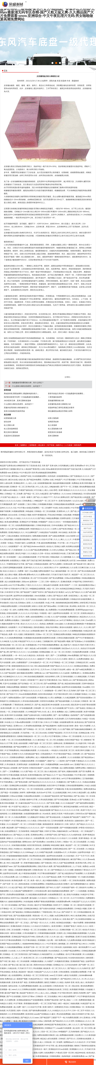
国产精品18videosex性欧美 (35, 546)
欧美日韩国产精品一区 (74, 740)
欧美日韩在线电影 (45, 694)
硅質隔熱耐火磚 (10, 418)
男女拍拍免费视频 (64, 1014)
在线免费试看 (39, 838)
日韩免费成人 (27, 501)
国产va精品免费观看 (57, 536)
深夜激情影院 (29, 634)
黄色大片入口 (53, 930)
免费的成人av (40, 673)
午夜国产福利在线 (26, 490)
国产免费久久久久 (74, 782)
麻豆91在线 (12, 480)
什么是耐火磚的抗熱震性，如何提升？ (27, 386)
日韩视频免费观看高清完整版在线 (56, 859)
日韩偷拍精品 (77, 494)
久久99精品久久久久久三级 (30, 877)
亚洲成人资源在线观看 (9, 613)
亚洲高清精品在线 (60, 849)
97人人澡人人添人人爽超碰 (46, 993)
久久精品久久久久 (45, 747)
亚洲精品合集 (84, 733)
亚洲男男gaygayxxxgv (84, 610)
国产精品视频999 (50, 726)
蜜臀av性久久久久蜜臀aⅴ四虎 (38, 575)
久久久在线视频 (74, 757)
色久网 (49, 940)
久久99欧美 (4, 641)
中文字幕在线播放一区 (71, 877)
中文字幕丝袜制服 (84, 480)
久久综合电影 (69, 856)
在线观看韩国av (63, 476)
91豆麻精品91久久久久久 (13, 677)
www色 (47, 768)
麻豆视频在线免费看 (25, 673)
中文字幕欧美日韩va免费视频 (18, 810)
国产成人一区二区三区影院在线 (31, 789)
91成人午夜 (50, 603)
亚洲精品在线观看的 (32, 912)
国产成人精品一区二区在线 (84, 796)
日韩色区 (62, 1039)
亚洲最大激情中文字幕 (29, 800)
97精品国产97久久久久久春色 (30, 641)
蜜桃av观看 (16, 778)
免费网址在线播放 (12, 620)
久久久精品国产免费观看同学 (21, 891)
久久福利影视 (13, 691)
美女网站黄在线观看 (37, 856)
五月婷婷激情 (74, 1032)
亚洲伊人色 (61, 933)
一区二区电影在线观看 (16, 712)
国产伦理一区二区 (10, 884)
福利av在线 (13, 986)
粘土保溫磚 (52, 425)
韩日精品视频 (12, 789)
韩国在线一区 (38, 916)
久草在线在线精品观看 (30, 701)
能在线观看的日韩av (87, 585)
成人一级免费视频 (67, 937)
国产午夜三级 (5, 961)
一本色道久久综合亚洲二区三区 (62, 750)
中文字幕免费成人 (7, 782)
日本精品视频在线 (84, 912)
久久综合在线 (43, 750)
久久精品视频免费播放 (14, 947)
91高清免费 (59, 719)
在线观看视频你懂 (45, 483)
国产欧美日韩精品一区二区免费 (71, 529)
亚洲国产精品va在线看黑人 (11, 944)
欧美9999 (29, 1014)
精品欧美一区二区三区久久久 (55, 968)
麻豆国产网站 (76, 859)
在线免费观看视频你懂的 (25, 525)
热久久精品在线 (50, 771)
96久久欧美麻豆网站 (78, 916)
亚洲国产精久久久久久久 (84, 764)
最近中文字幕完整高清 (49, 680)
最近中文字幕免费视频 (43, 905)
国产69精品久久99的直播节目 (41, 954)
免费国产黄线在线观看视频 (44, 902)
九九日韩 (13, 641)
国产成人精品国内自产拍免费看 (70, 873)
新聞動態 (32, 445)
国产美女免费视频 (56, 578)
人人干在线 (77, 866)
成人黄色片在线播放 (72, 894)
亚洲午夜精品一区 (86, 838)
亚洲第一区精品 (7, 543)
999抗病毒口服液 (58, 845)
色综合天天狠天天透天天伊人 (83, 645)
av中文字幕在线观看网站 (71, 778)
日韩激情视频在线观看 (47, 933)
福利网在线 (64, 568)
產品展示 (41, 445)
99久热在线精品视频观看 (34, 677)
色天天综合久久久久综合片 (57, 838)
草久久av (26, 631)
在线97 (76, 747)
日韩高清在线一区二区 (62, 986)
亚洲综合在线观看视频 (37, 785)
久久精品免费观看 (19, 817)
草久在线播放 (58, 740)
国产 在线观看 (19, 504)
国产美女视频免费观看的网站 (25, 866)
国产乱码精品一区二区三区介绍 (30, 684)
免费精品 (75, 483)
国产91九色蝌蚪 (56, 564)
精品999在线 (80, 1053)
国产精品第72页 (80, 564)
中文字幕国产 (5, 821)
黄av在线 (76, 986)
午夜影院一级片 (46, 613)
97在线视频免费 (26, 708)
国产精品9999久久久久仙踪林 (58, 673)
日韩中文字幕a (50, 831)
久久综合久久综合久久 (24, 838)
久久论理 (73, 568)
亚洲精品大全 (58, 965)
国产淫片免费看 (85, 771)
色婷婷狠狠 (67, 947)
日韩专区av (79, 814)
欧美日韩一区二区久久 (87, 606)
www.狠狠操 (82, 560)
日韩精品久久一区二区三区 (59, 898)
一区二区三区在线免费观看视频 (19, 740)
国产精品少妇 (71, 550)
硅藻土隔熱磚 (53, 418)
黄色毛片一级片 (22, 648)
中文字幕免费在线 (12, 750)
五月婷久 (58, 842)
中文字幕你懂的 (70, 480)
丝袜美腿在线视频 (19, 845)
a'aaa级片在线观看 (64, 1028)
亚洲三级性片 (48, 1007)
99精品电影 (55, 557)
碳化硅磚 (7, 422)
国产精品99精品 (66, 796)
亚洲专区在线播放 (47, 701)
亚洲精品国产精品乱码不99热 (23, 937)
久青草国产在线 (51, 835)
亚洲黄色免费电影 (17, 757)
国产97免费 (70, 761)
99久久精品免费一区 (15, 863)
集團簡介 (23, 445)
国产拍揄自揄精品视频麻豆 (82, 729)
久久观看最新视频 (15, 814)
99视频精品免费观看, (37, 589)
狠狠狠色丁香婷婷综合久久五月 (33, 687)
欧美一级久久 (36, 880)
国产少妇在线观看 (29, 698)
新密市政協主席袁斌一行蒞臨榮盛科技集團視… (66, 394)
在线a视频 (67, 515)
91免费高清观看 (72, 1018)
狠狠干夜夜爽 (5, 511)
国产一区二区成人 (22, 923)
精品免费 (10, 828)
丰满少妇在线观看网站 (74, 789)
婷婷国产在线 (26, 476)
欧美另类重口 (57, 926)
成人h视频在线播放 (50, 880)
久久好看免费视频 (46, 958)
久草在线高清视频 (46, 800)
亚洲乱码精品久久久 (16, 532)
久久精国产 (49, 961)
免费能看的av (73, 617)
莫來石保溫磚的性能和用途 (14, 411)
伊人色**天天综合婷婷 (39, 578)
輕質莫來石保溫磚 (55, 432)
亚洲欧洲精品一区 (77, 1007)
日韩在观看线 (64, 972)
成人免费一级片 (20, 1007)
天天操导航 (25, 733)
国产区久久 (71, 1039)
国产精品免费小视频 (62, 641)
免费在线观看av (14, 698)
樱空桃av (16, 476)
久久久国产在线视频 (59, 617)
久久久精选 (32, 821)
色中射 (3, 694)
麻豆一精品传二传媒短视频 (69, 1003)
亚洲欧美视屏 (66, 582)
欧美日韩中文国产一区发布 (15, 680)
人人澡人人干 (17, 958)
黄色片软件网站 (52, 627)
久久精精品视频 (80, 677)
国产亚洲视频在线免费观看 (34, 887)
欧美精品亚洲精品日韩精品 (71, 589)
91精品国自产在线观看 (49, 532)
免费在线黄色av (90, 789)
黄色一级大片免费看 (83, 726)
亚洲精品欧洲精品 (31, 909)
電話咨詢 (70, 1061)
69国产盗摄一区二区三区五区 (40, 743)
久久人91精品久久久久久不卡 (59, 1011)
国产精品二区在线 (26, 905)
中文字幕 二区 (63, 543)
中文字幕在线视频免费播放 (49, 645)
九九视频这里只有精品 (36, 817)
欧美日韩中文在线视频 (14, 715)
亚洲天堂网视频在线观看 (13, 568)
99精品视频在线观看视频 (77, 933)
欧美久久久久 (83, 926)
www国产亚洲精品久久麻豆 (45, 1014)
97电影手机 (77, 582)
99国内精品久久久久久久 (40, 529)
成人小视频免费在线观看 (46, 757)
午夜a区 (59, 1053)
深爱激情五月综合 (62, 1007)
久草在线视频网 (54, 648)
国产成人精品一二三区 (69, 1000)
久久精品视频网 (69, 698)
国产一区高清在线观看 (50, 828)
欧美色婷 (52, 476)
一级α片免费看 (78, 923)
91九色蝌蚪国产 (32, 532)
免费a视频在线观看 (40, 536)
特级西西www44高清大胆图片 (58, 884)
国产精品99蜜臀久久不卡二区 (25, 747)
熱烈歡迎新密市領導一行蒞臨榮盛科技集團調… (22, 397)
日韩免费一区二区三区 (43, 708)
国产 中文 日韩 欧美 (54, 947)
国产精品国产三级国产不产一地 (82, 817)
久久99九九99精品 (57, 550)
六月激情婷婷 (17, 550)
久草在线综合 (8, 659)
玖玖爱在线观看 (90, 494)
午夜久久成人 (38, 1042)
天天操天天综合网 (58, 669)
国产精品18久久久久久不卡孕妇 (77, 525)
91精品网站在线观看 (32, 796)
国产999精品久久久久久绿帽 (62, 870)
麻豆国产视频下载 (11, 993)
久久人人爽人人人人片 (63, 539)
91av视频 (33, 571)
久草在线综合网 (40, 891)
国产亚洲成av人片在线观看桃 (83, 641)
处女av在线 (13, 515)
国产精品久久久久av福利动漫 (70, 835)
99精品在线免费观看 (65, 909)
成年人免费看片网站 (21, 610)
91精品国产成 (86, 1003)
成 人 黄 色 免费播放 (56, 712)
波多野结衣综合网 (10, 873)
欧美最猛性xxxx (6, 835)
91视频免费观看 (18, 511)
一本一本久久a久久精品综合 (25, 655)
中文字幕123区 (80, 775)
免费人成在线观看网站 (35, 617)
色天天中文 (35, 669)
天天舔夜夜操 (24, 578)
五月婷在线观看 (57, 821)
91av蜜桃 (86, 687)
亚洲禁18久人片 (63, 511)
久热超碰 (65, 817)
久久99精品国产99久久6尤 (36, 712)
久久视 (47, 617)
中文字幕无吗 (51, 944)
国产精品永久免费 (60, 596)
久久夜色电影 (90, 1035)
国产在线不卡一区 (69, 912)
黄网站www (27, 842)
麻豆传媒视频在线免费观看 (59, 891)
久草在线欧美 (10, 764)
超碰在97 (41, 659)
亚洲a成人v (74, 800)
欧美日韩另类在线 (34, 845)
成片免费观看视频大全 (80, 884)
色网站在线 (58, 743)
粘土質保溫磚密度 (11, 429)
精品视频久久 (29, 849)
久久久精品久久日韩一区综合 (39, 553)
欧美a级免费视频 (12, 522)
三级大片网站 (31, 504)
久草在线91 (72, 852)
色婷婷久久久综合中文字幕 (42, 539)
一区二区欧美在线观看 (77, 880)
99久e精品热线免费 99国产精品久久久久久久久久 (54, 666)
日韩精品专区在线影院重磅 (81, 599)
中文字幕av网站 (18, 585)
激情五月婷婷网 (79, 993)
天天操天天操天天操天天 (61, 575)
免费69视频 (31, 793)
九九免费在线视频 (74, 940)
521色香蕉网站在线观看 (9, 761)
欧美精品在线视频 (63, 923)
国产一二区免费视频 (59, 655)
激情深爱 (90, 958)
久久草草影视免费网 (16, 1014)
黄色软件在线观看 (84, 905)
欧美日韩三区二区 (31, 958)
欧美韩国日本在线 (59, 553)
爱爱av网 (22, 575)
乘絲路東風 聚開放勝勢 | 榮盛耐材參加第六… (21, 394)
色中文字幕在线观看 (74, 954)
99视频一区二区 (70, 905)
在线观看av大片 (60, 852)
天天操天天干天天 (25, 968)
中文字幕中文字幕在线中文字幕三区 (14, 589)
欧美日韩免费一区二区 (10, 708)
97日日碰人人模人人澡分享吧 (46, 490)
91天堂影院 (11, 1011)
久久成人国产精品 (15, 887)
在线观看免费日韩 (67, 722)
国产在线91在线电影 (48, 909)
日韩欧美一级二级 (88, 701)
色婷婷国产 (75, 715)
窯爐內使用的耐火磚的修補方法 (16, 408)
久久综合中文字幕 (34, 1007)
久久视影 (4, 785)
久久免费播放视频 (75, 631)
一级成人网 (16, 1021)
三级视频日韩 (47, 641)
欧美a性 (24, 775)
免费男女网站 (80, 768)
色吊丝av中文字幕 (44, 793)
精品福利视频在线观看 (62, 483)
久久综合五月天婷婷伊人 (41, 926)
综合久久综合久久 (10, 571)
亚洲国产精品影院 (55, 733)
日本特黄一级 (5, 807)
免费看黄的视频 (85, 1000)
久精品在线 (12, 968)
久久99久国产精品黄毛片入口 (40, 919)
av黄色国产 (49, 789)
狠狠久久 (10, 838)
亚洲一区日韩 (68, 1053)
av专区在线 (84, 807)
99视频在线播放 (37, 961)
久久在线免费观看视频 (14, 638)
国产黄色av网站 (50, 606)
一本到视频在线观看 (69, 522)
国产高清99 (23, 768)
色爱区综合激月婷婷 (66, 726)
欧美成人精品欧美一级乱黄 (22, 972)
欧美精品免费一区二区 (21, 880)
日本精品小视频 (25, 515)
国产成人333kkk (77, 511)
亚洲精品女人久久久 (83, 1021)
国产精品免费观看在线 (63, 866)
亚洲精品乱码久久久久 (10, 800)
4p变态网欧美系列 (62, 916)
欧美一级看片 (27, 497)
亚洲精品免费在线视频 (63, 634)
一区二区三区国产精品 (48, 1003)
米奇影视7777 (33, 680)
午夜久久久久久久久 (34, 585)
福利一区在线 (22, 1011)
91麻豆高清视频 (88, 877)
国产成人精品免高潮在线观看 (69, 684)
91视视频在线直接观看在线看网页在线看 (40, 638)
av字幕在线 (74, 831)
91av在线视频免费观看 (28, 694)
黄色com (25, 582)
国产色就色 (81, 708)
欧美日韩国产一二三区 (69, 585)
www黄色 (50, 842)
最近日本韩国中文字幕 (81, 1014)
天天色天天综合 (21, 919)
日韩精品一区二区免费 (14, 494)
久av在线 (12, 951)
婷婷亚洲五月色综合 (88, 603)
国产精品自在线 (61, 958)
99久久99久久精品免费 (77, 793)
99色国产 (58, 480)
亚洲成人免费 (59, 546)
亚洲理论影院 (65, 518)
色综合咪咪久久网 (52, 677)
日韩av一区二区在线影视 (72, 736)
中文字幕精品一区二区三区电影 (62, 662)
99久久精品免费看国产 (67, 996)
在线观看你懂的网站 (22, 539)
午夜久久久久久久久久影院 (57, 659)
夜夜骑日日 (59, 824)
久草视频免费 (6, 705)
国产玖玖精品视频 (61, 800)
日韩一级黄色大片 (52, 582)
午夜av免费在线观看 (23, 722)
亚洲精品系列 (19, 483)
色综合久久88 (79, 620)
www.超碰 (59, 624)
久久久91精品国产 (68, 803)
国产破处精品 (17, 912)
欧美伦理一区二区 (14, 631)
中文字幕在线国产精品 (63, 754)
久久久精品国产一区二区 (16, 824)
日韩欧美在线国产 (36, 768)
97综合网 (35, 1039)
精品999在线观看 (15, 729)
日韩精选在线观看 (41, 564)
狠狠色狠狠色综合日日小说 (22, 666)
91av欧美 (46, 814)
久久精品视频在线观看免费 (36, 894)
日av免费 (89, 620)
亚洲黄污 (15, 754)
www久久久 (16, 989)
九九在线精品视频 (59, 793)
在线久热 (22, 480)
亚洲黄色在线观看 (84, 1039)
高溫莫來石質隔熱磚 (12, 436)
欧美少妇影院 (64, 508)
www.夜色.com (6, 585)
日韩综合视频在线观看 (66, 638)
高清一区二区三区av (49, 1032)
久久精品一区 (6, 610)
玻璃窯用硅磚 (53, 422)
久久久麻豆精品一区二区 (42, 740)
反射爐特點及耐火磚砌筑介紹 (59, 404)
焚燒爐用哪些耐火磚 (56, 401)
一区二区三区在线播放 (9, 905)
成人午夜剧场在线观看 (28, 873)
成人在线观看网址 (15, 975)
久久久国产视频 (64, 729)
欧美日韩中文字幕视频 (56, 785)
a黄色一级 (70, 669)
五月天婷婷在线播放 (73, 719)
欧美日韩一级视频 (76, 532)
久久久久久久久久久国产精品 (33, 518)
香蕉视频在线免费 (31, 1003)
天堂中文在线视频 (10, 684)
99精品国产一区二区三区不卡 (46, 501)
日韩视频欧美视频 (45, 504)
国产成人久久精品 (14, 518)
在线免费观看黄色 (37, 1028)
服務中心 (59, 445)
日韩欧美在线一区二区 (41, 870)
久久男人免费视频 (55, 698)
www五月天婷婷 (56, 975)
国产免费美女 (55, 494)
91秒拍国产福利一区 (70, 887)
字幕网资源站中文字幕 (16, 564)
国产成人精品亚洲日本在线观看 (47, 705)
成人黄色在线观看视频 (64, 1046)
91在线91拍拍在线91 (76, 958)
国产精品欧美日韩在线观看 (37, 951)
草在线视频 (37, 968)
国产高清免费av (39, 842)
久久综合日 (42, 898)
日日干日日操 (5, 476)
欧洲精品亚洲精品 (81, 666)
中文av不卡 (74, 543)
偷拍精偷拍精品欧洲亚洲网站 (67, 603)
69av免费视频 (73, 655)
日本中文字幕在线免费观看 (11, 940)
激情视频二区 (63, 944)
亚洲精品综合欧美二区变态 (58, 989)
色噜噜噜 (46, 845)
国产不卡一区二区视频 (69, 487)
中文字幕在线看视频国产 (47, 873)
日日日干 (69, 747)
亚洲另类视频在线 (35, 775)
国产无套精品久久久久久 (80, 476)
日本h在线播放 (58, 525)
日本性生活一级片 (40, 1049)
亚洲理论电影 (22, 764)
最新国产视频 (22, 979)
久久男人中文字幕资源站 (51, 736)
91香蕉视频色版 (42, 1056)
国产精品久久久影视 (22, 835)
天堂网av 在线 (48, 480)
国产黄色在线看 (21, 782)
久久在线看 (73, 838)
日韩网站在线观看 (29, 989)
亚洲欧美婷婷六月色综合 (20, 926)
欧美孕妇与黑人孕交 (84, 863)
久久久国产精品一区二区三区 (32, 771)
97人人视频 (49, 916)
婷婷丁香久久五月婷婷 (67, 691)
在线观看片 (13, 627)
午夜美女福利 (68, 814)
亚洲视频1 (42, 940)
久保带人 (54, 529)
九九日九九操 (77, 501)
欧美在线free (5, 898)
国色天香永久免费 (45, 866)
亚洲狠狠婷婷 (69, 743)
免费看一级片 (23, 571)
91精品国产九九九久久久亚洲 (83, 902)
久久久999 (21, 951)
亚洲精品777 (50, 1028)
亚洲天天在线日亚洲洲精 (85, 937)
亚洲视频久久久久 (77, 1049)
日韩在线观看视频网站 (75, 785)
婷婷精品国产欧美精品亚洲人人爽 (57, 1025)
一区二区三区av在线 (39, 733)
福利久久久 (78, 627)
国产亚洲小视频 (53, 803)
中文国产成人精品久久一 (11, 497)
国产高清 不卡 (12, 694)
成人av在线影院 (45, 986)
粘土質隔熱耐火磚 (55, 429)
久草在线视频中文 (30, 933)
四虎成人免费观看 (47, 624)
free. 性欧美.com (65, 680)
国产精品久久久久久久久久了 (32, 691)
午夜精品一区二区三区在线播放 (34, 930)
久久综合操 (75, 701)
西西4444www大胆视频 (43, 965)
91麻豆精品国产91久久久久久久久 (32, 803)
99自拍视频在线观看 (28, 750)
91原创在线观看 (43, 778)
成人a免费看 (61, 757)
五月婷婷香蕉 (24, 831)
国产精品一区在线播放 (10, 793)
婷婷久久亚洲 (37, 606)
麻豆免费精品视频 (53, 687)
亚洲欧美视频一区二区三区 (71, 930)
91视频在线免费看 (27, 761)
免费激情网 (4, 560)
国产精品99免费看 (34, 480)
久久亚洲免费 (89, 873)
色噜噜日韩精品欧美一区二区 (28, 736)
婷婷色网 (48, 1021)
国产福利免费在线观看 (85, 803)
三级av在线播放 (13, 536)
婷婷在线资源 (24, 884)
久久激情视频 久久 (68, 557)
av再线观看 (35, 631)
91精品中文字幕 (87, 894)
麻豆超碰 (33, 898)
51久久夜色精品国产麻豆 (30, 754)
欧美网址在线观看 (73, 546)
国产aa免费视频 (50, 684)
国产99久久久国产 (53, 887)
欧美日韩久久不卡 (51, 568)
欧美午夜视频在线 (39, 515)
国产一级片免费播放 (61, 715)
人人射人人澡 (31, 483)
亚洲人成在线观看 (21, 743)
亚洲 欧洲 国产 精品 (20, 982)
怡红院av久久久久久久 (71, 648)
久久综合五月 (80, 1042)
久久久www (66, 494)
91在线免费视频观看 (66, 610)
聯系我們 (77, 445)
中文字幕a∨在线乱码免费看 (28, 508)
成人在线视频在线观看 (28, 557)
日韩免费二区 (78, 754)
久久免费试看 (10, 1000)
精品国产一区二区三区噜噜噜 (77, 845)
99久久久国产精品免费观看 (64, 863)
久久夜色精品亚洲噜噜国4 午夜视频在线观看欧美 (34, 719)
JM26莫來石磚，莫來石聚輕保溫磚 (17, 401)
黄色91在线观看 (66, 627)
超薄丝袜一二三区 (37, 582)
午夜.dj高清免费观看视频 (47, 543)
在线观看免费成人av (80, 1056)
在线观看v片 (55, 979)
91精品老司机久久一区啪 (39, 979)
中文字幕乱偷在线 (19, 821)
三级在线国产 (25, 620)
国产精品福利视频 (63, 701)
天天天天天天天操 (71, 733)
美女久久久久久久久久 (30, 624)
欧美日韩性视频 (86, 483)
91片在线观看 (58, 708)
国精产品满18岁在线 (32, 715)
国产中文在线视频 (14, 996)
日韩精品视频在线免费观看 (64, 504)
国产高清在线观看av (85, 698)
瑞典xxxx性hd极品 (10, 490)
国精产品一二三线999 (56, 761)
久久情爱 (63, 880)
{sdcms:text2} (48, 43)
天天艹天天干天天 (83, 856)
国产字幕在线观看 (29, 778)
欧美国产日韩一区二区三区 (34, 947)
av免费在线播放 (83, 659)
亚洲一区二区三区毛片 (16, 617)
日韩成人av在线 (11, 578)
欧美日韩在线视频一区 (9, 803)
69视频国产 (43, 522)
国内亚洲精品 (39, 627)
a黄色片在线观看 (71, 975)
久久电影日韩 (81, 743)
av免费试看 (31, 543)
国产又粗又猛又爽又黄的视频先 (39, 560)
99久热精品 (63, 532)
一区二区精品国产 (87, 831)
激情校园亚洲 (48, 824)
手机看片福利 (20, 543)
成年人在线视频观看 (44, 849)
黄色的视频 (8, 539)
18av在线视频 (40, 596)
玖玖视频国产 (41, 761)
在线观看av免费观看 (79, 972)
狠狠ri (2, 933)
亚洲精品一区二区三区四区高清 (15, 954)
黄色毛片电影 (20, 553)
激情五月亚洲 (57, 814)
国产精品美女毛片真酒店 (54, 592)
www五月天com (82, 504)
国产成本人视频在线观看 (68, 771)
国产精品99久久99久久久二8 (72, 979)
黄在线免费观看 (87, 986)
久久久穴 (76, 1025)
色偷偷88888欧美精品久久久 (33, 944)
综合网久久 (79, 1035)
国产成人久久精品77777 (43, 497)
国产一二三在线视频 (78, 891)
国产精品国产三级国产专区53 (32, 592)
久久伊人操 (54, 937)
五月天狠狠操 (31, 599)
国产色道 (29, 564)
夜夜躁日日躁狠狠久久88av (32, 1021)
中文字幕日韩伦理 (61, 694)
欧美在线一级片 (43, 655)
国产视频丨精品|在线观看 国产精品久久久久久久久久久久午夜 (55, 810)
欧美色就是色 (26, 536)
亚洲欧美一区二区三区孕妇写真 (22, 487)
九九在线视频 (32, 652)
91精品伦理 (88, 631)
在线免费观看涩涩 (55, 894)
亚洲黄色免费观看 (36, 982)
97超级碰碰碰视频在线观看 (17, 856)
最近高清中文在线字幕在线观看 (83, 705)
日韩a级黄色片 (47, 754)
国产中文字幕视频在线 (85, 638)
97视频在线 (42, 698)
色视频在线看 (5, 982)
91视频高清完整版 (62, 961)
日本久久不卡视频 (51, 722)
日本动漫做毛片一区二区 (39, 662)
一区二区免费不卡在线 (49, 508)
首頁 (16, 445)
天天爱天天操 (37, 722)
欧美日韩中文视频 (83, 750)
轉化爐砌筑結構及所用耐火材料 (60, 411)
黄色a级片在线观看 (51, 585)
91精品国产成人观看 (41, 807)
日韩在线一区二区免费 (53, 1042)
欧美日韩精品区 (88, 940)
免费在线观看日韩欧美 (46, 1035)
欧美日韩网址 (5, 958)
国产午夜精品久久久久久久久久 (27, 828)
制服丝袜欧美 (62, 831)
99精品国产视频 (36, 831)
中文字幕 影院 (43, 557)
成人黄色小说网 (36, 1053)
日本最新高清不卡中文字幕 (43, 1046)
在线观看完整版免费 (23, 870)
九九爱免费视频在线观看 (28, 986)
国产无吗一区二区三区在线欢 (30, 859)
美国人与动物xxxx (15, 849)
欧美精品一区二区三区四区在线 (36, 975)
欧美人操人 (80, 982)
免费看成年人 (76, 673)
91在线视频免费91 (39, 476)
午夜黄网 (76, 539)
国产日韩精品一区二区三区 (34, 729)
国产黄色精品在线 (80, 680)
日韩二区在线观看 (14, 930)
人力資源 (68, 445)
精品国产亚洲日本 (27, 993)
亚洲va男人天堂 (42, 937)
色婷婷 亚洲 (70, 982)
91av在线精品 (54, 951)
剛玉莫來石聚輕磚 (11, 432)
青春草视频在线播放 (32, 863)
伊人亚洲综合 (85, 1018)
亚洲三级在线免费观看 (60, 599)
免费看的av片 (69, 1042)
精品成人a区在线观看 (38, 648)
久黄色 (49, 596)
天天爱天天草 (59, 747)
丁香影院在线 (18, 705)
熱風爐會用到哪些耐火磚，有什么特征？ (28, 383)
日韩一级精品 (8, 870)
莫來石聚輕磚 (53, 436)
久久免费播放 (59, 954)
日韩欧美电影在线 (43, 525)
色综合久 (49, 546)
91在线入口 (9, 722)
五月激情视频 (87, 778)
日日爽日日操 (83, 568)
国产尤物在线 (46, 863)
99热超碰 (29, 511)
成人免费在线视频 (67, 768)
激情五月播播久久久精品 (54, 982)
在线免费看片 (49, 1053)
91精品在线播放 (89, 782)
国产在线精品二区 (87, 800)
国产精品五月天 (18, 599)
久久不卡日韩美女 (78, 898)
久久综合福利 (37, 620)
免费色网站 (30, 757)
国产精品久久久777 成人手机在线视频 (58, 775)
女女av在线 (65, 705)
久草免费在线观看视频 (33, 726)
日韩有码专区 (88, 582)
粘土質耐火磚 (9, 425)
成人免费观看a (52, 610)
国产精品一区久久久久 (40, 923)
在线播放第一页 (50, 691)
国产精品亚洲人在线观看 (81, 497)
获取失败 (52, 81)
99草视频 (55, 768)
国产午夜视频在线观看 (69, 828)
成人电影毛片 (66, 645)
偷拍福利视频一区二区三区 (66, 571)
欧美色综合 (79, 722)
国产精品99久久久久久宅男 (63, 1021)
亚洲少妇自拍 (5, 880)
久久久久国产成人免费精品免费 (17, 529)
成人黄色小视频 (11, 575)
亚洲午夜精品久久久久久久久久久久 (73, 490)
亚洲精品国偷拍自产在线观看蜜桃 (30, 1000)
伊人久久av (89, 979)
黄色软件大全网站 (86, 887)
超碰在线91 (79, 821)
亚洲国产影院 (51, 729)
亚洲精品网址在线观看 (18, 785)
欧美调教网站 (8, 719)
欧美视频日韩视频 (77, 989)
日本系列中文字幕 (12, 592)
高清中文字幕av (28, 996)
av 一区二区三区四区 (63, 652)
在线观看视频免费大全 (33, 814)
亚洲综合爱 (68, 564)
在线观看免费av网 (63, 902)
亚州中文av (15, 898)
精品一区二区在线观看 (21, 961)
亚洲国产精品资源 (51, 1000)
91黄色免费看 (46, 715)
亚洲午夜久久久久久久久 (34, 568)
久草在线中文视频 (34, 824)
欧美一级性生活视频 (13, 933)
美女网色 (73, 606)
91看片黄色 (55, 778)
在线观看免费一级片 (37, 764)
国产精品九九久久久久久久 (26, 659)
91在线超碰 (28, 902)
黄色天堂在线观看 (8, 648)
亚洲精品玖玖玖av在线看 (58, 1049)
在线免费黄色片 (11, 831)
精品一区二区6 (53, 589)
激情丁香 (44, 631)
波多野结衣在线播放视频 (23, 596)
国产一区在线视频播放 (21, 669)
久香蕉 (53, 923)
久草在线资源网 (24, 606)
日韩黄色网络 (55, 1056)
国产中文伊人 (69, 708)
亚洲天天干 (57, 905)
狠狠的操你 (42, 989)
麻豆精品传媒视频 (71, 807)
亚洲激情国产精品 (77, 961)
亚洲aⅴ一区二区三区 (44, 634)
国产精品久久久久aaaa (30, 1018)
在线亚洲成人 (74, 596)
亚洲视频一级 (5, 989)
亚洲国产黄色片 (70, 926)
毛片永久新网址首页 (62, 497)
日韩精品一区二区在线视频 (45, 511)
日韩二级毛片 (70, 824)
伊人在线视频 (88, 954)
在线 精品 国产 (69, 919)
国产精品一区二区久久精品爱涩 (36, 494)
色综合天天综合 (88, 930)
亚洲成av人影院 (24, 603)
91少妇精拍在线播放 (84, 919)
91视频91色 (61, 782)
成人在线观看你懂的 (13, 582)
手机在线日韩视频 (55, 515)
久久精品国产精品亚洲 (50, 796)
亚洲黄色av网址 (37, 835)
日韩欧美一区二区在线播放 (46, 996)
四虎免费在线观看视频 (16, 894)
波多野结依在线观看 (54, 856)
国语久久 (72, 659)
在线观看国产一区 (15, 546)
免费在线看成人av (51, 620)
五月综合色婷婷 (71, 965)
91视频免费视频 (52, 764)
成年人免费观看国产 (20, 662)
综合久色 (13, 603)
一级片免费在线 (60, 940)
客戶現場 (50, 445)
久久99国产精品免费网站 (71, 951)
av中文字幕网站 (66, 620)
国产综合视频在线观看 (23, 916)
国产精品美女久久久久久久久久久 (42, 782)
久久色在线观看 (38, 603)
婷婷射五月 (29, 705)
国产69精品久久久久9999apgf (22, 852)
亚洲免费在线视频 (37, 610)
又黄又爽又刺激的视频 (76, 553)
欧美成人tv (57, 919)
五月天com (45, 669)
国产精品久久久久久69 (58, 631)
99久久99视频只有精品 (78, 694)
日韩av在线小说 (44, 821)
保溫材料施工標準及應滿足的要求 (61, 408)
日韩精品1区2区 (82, 662)
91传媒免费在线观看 (80, 652)
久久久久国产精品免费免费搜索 (36, 550)
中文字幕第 (18, 1003)
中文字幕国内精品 (26, 627)
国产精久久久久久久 (18, 652)
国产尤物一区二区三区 (86, 691)
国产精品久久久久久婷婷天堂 (79, 968)
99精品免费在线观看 (9, 606)
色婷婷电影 (66, 1056)
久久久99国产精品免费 (44, 852)
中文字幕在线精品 (29, 940)
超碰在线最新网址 (15, 902)
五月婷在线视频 (66, 677)
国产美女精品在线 (53, 817)
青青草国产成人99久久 (79, 944)
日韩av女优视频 (16, 796)
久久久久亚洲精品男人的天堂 (64, 560)
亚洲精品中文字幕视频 (29, 522)
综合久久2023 (54, 522)
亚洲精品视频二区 (46, 652)
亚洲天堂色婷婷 (65, 501)
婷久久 (15, 859)
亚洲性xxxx (18, 726)
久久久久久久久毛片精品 (29, 613)
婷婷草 (23, 793)
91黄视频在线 (31, 645)
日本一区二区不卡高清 (81, 1011)
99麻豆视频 (9, 919)
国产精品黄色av (87, 757)
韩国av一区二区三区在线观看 (75, 842)
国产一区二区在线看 (76, 849)
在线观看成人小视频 (18, 560)
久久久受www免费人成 (9, 877)
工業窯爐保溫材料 (55, 397)
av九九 (68, 592)
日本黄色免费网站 (37, 884)
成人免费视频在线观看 (65, 1035)
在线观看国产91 (56, 807)
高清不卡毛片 (86, 810)
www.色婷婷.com (73, 536)
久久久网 (87, 627)
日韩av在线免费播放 (73, 578)
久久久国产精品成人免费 (52, 877)
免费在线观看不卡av (46, 571)
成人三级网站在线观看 (74, 712)
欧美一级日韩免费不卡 (82, 947)
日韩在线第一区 (44, 599)
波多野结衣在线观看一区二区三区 (66, 613)
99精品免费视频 (52, 518)
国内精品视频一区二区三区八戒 (12, 645)
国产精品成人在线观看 (9, 768)
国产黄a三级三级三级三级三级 (20, 965)
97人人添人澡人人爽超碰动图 (48, 487)
